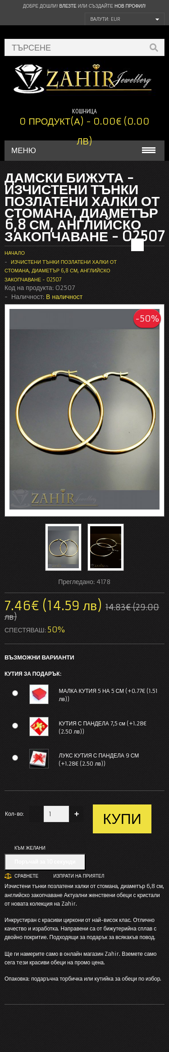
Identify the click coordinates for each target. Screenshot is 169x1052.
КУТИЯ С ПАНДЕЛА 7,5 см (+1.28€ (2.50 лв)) (102, 727)
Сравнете (26, 876)
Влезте (68, 6)
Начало (15, 253)
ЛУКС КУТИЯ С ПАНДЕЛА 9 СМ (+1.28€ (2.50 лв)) (99, 759)
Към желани (30, 848)
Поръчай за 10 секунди (45, 861)
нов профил (129, 6)
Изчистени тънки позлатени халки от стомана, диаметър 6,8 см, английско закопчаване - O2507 (61, 271)
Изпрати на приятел (78, 876)
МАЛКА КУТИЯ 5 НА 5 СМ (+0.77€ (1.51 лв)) (108, 694)
